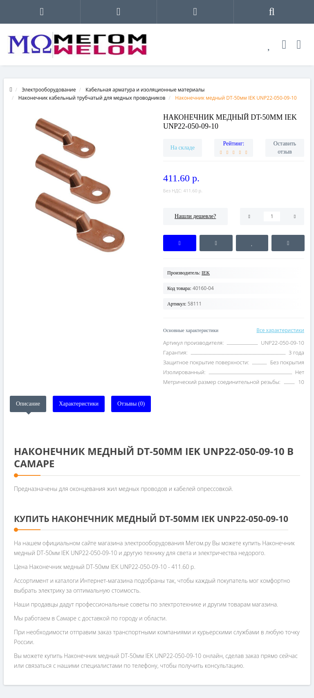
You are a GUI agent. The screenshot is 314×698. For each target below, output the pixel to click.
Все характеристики (280, 330)
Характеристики (79, 404)
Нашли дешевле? (195, 216)
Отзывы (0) (131, 404)
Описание (28, 404)
